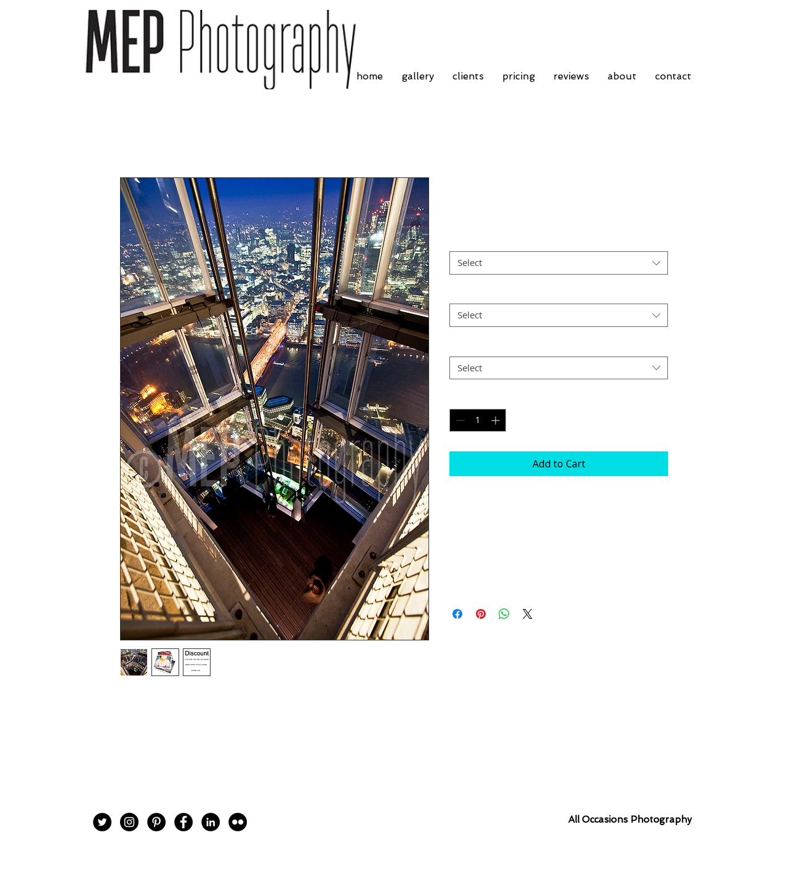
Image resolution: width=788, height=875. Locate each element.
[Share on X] (527, 614)
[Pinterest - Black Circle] (156, 822)
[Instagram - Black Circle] (129, 822)
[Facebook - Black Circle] (183, 822)
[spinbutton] (478, 420)
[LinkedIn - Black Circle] (210, 822)
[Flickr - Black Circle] (237, 822)
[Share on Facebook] (457, 614)
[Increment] (496, 420)
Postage (465, 345)
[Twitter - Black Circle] (102, 822)
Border (463, 240)
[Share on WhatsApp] (504, 614)
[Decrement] (459, 420)
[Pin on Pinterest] (480, 614)
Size (457, 293)
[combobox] (558, 263)
